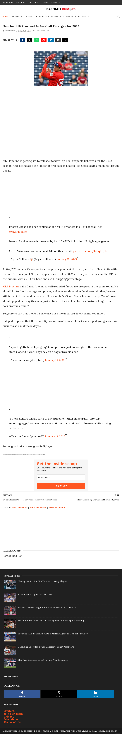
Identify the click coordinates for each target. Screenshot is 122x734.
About (45, 3)
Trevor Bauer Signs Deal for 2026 (35, 594)
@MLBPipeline (17, 231)
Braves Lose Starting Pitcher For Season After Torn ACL (47, 607)
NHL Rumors (34, 3)
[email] (61, 477)
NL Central (68, 16)
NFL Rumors (7, 3)
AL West (43, 16)
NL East (55, 16)
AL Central (29, 16)
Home (5, 16)
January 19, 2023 (66, 258)
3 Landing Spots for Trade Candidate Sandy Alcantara (46, 646)
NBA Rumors (21, 3)
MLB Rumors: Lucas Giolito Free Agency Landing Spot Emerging (51, 620)
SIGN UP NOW (60, 485)
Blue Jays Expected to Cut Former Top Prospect (43, 659)
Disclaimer (11, 719)
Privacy (9, 716)
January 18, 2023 (55, 436)
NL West (82, 16)
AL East (16, 16)
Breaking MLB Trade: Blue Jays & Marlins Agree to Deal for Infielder (53, 633)
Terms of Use (12, 721)
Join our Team (13, 713)
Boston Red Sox (41, 30)
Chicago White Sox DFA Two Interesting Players (42, 580)
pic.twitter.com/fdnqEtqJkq (90, 250)
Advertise (55, 3)
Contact (9, 710)
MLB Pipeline (11, 286)
